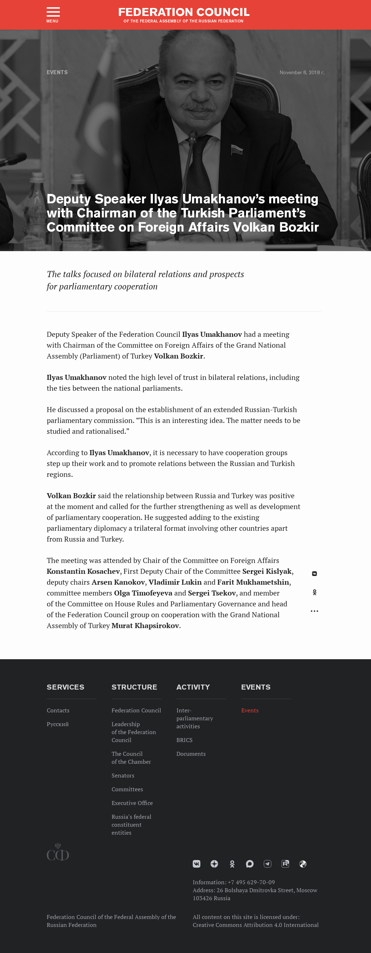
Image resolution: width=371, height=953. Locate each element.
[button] (52, 15)
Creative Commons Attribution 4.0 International (256, 924)
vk (196, 864)
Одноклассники (315, 592)
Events (57, 72)
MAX (250, 864)
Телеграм (267, 864)
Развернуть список (314, 611)
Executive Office (132, 802)
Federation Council (136, 710)
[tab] (314, 596)
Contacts (58, 710)
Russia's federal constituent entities (131, 824)
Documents (191, 753)
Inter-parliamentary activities (194, 718)
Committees (127, 789)
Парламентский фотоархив (303, 864)
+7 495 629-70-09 (251, 882)
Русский (58, 724)
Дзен (214, 864)
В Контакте (314, 573)
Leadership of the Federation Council (134, 732)
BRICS (184, 740)
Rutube (285, 864)
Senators (123, 775)
